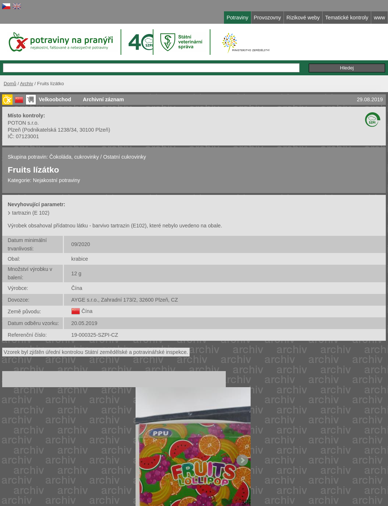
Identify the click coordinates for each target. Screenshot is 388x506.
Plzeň (14, 130)
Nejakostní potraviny (56, 180)
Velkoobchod (55, 99)
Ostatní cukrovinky (124, 157)
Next (242, 460)
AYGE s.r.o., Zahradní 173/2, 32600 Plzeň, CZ (124, 300)
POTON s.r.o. (23, 123)
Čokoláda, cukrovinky (74, 157)
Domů (10, 83)
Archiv (26, 83)
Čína (76, 288)
